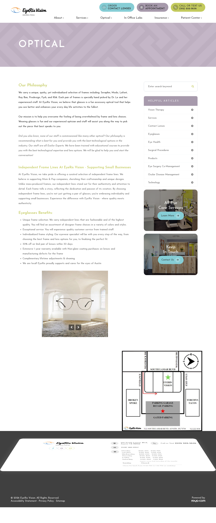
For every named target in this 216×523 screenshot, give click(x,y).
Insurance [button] (162, 18)
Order (119, 7)
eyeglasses (154, 134)
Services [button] (82, 18)
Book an (155, 7)
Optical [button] (106, 18)
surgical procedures (159, 150)
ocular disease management (164, 175)
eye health (154, 142)
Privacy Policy (46, 501)
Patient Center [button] (191, 18)
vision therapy (156, 110)
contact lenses (156, 126)
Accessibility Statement (24, 501)
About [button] (59, 18)
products (153, 158)
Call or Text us (190, 7)
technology (154, 183)
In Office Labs (133, 18)
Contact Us (167, 260)
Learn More (167, 216)
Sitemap (60, 501)
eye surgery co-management (164, 167)
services (152, 118)
